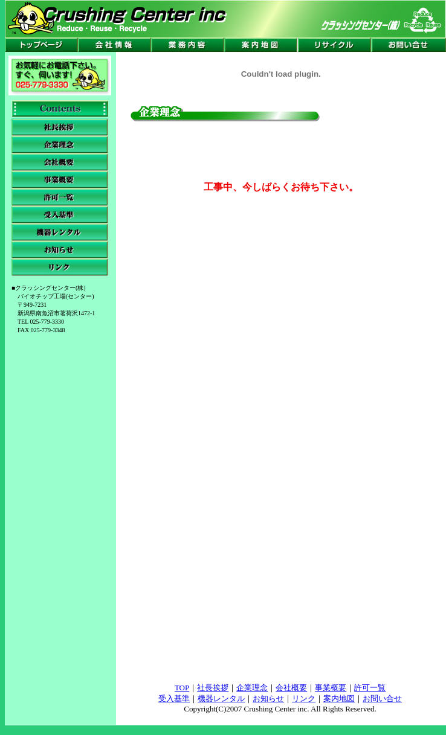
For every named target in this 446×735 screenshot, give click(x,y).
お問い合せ (382, 698)
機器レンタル (221, 698)
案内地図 (339, 698)
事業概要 (330, 687)
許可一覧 (370, 687)
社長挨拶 (212, 687)
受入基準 (174, 698)
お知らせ (268, 698)
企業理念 (252, 687)
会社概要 (291, 687)
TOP (182, 687)
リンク (303, 698)
